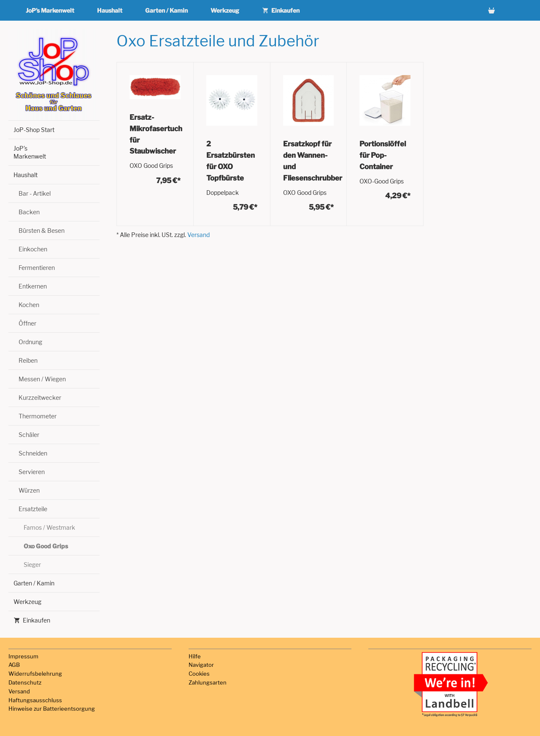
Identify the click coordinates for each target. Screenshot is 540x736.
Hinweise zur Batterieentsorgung (51, 708)
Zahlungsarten (208, 682)
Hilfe (195, 656)
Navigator (201, 664)
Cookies (199, 673)
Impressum (23, 656)
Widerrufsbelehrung (35, 673)
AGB (14, 664)
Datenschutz (24, 682)
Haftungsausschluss (35, 700)
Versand (198, 234)
